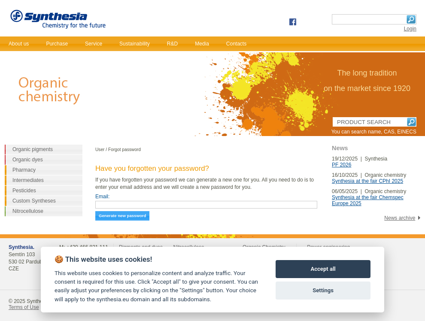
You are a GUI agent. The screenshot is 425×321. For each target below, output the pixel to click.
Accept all (322, 269)
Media (202, 44)
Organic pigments (32, 149)
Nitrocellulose (27, 211)
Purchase (57, 44)
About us (19, 44)
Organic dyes (27, 160)
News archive (399, 218)
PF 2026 (341, 165)
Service (93, 44)
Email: (102, 197)
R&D (172, 44)
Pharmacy (24, 170)
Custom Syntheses (34, 201)
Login (410, 29)
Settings (323, 290)
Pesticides (24, 191)
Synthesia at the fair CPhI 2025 (367, 181)
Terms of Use (24, 307)
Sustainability (134, 44)
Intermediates (28, 180)
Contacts (236, 44)
